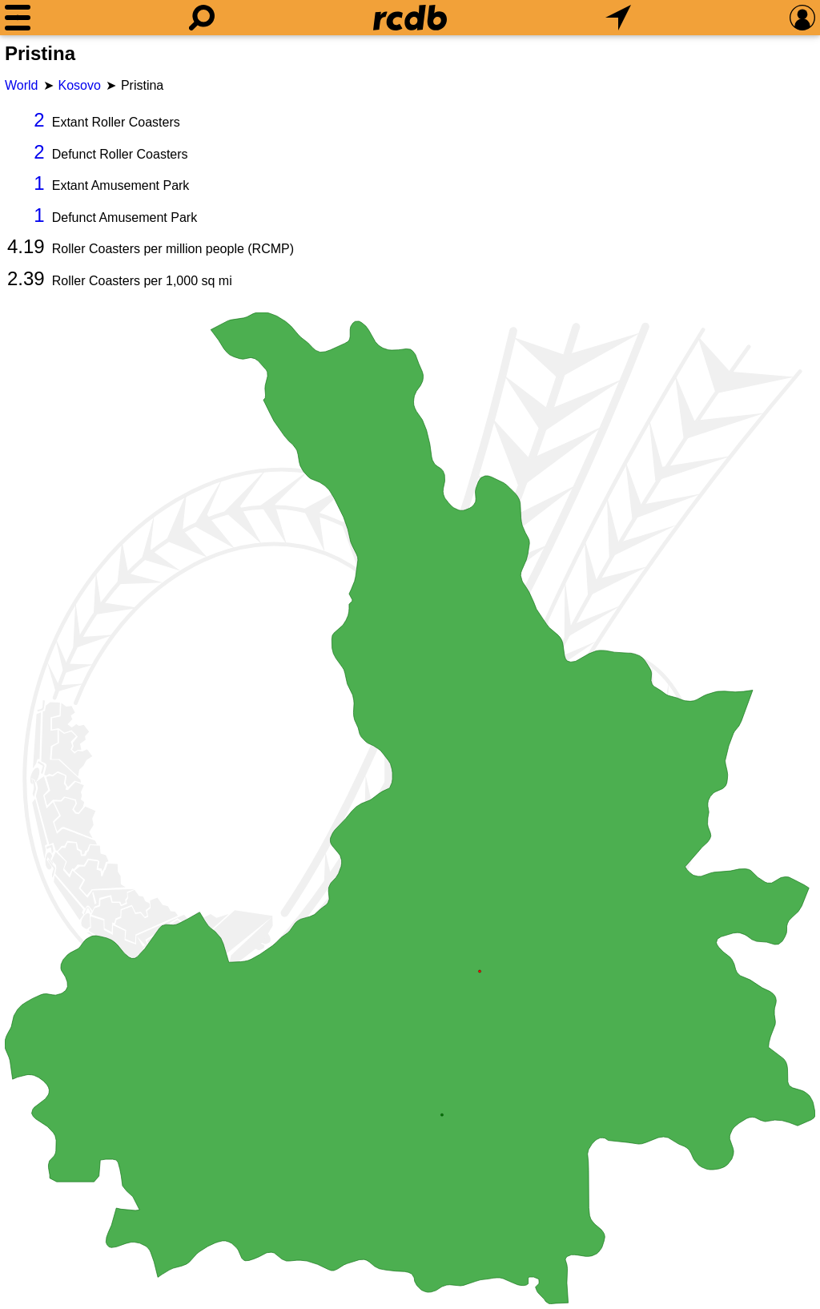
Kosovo (79, 85)
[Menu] (17, 17)
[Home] (410, 17)
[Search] (202, 17)
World (21, 85)
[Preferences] (802, 17)
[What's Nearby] (618, 17)
